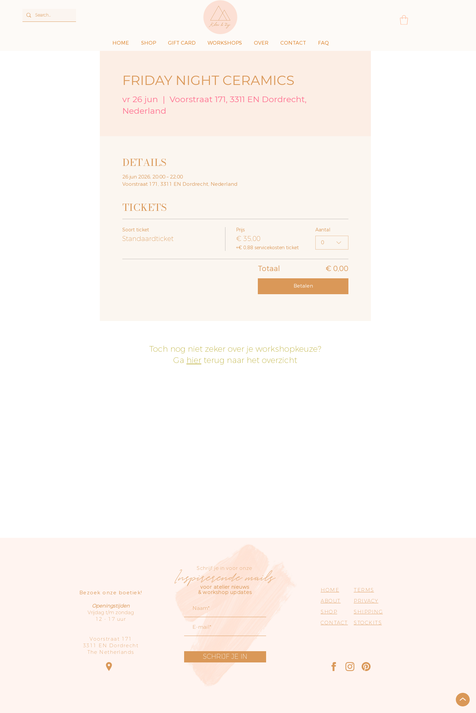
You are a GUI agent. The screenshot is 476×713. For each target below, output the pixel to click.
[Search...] (48, 15)
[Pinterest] (366, 666)
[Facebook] (333, 666)
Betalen (303, 286)
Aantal (322, 230)
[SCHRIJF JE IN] (225, 656)
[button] (404, 20)
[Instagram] (349, 666)
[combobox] (331, 243)
